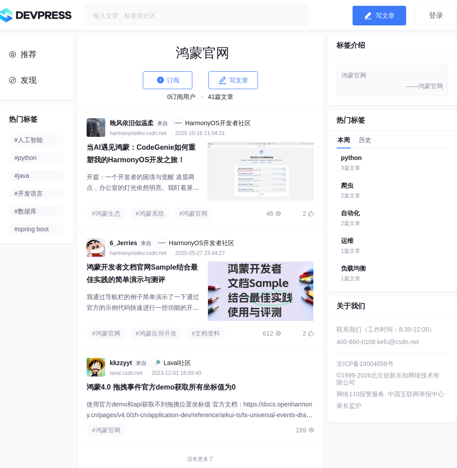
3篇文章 (350, 168)
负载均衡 (353, 268)
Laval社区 (171, 362)
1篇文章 (350, 251)
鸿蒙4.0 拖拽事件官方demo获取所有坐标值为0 (161, 387)
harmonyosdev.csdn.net (139, 133)
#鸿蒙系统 (150, 213)
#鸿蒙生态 (106, 213)
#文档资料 (206, 333)
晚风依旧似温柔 (132, 123)
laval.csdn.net (127, 373)
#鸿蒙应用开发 (156, 333)
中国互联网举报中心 (416, 394)
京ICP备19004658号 (365, 363)
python (351, 157)
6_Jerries (123, 242)
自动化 (350, 213)
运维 (347, 240)
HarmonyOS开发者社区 (212, 123)
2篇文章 (350, 196)
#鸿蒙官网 (193, 213)
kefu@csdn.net (398, 341)
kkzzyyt (121, 362)
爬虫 (347, 185)
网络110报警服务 (360, 394)
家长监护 (349, 405)
